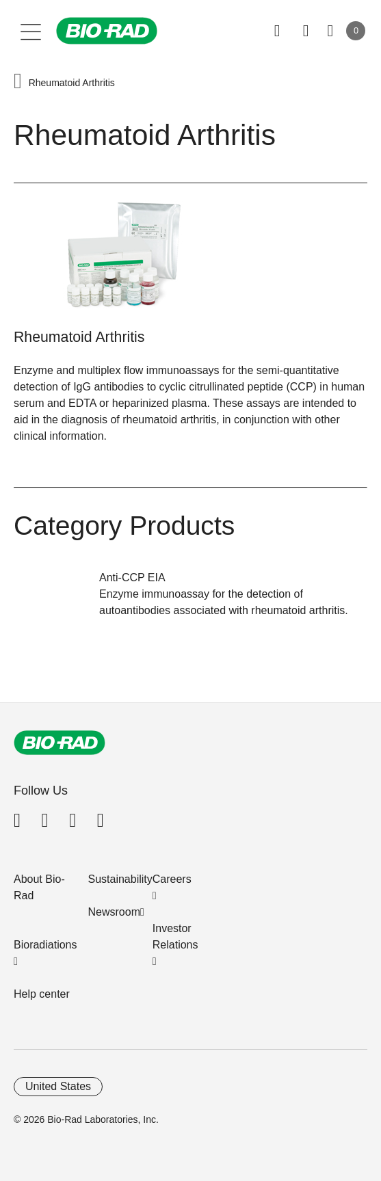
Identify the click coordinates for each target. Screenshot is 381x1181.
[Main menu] (31, 30)
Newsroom (114, 912)
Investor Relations (175, 937)
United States (58, 1086)
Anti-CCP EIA (132, 577)
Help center (42, 994)
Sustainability (120, 879)
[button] (18, 82)
